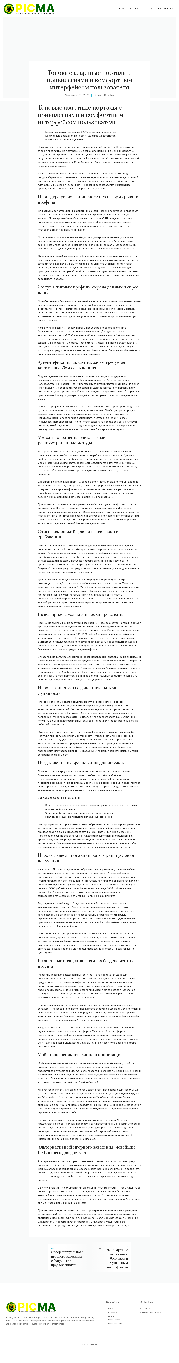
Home (121, 9)
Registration (165, 9)
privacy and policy (151, 1313)
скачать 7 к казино (87, 158)
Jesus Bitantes (105, 95)
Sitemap (146, 1309)
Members (135, 9)
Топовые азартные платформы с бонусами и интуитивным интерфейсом (113, 1258)
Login (148, 9)
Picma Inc (93, 1344)
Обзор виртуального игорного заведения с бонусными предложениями (67, 1258)
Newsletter (114, 1320)
